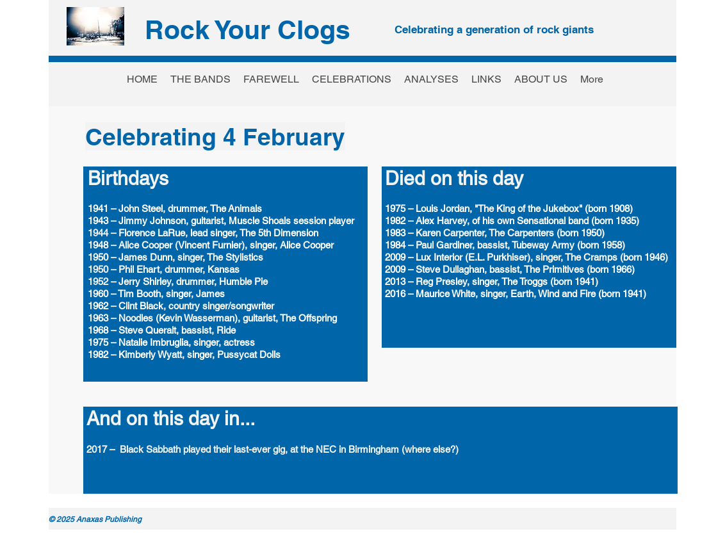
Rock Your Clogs (247, 29)
